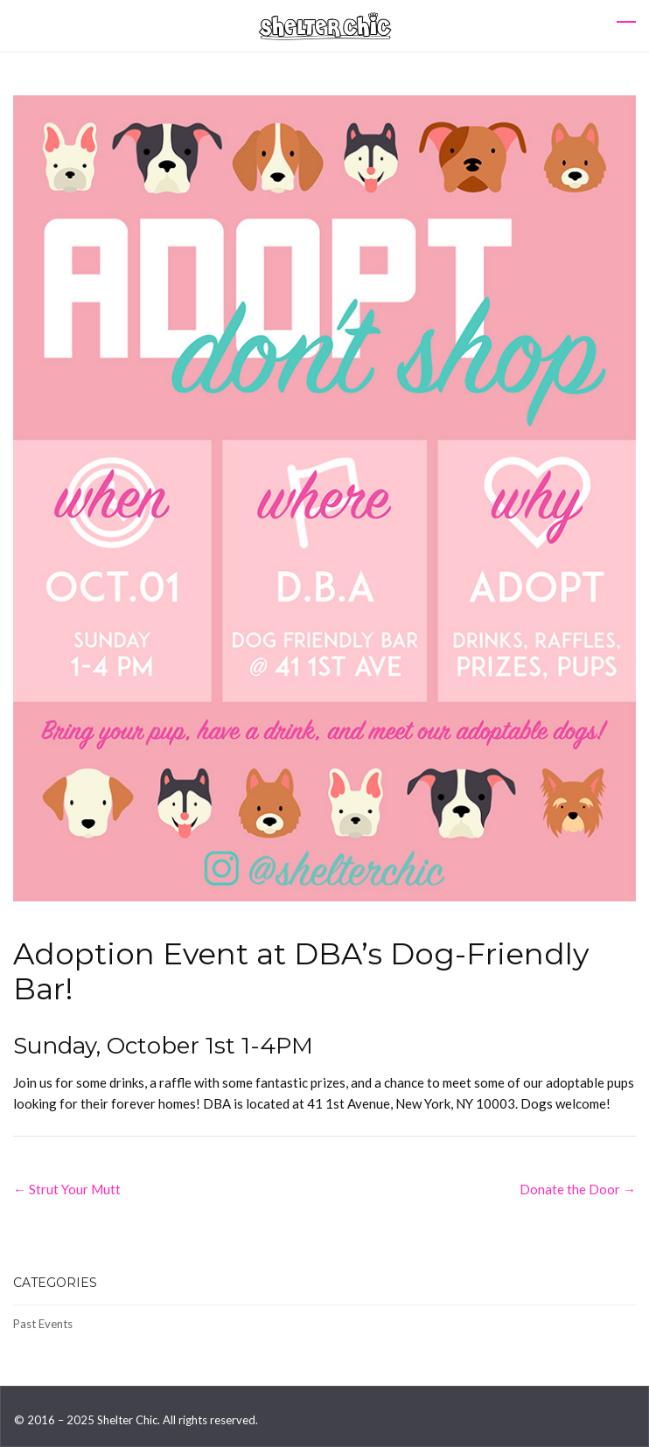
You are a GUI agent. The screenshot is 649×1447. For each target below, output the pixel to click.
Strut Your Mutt (67, 1189)
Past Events (43, 1324)
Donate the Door (578, 1189)
